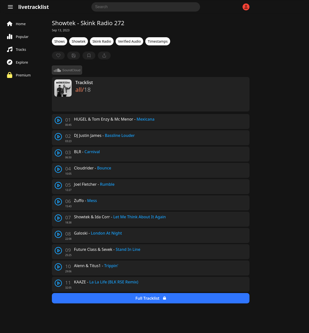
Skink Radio (101, 41)
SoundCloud (67, 70)
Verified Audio (129, 41)
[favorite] (58, 55)
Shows (59, 41)
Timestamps (157, 41)
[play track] (58, 120)
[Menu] (10, 6)
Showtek (78, 41)
